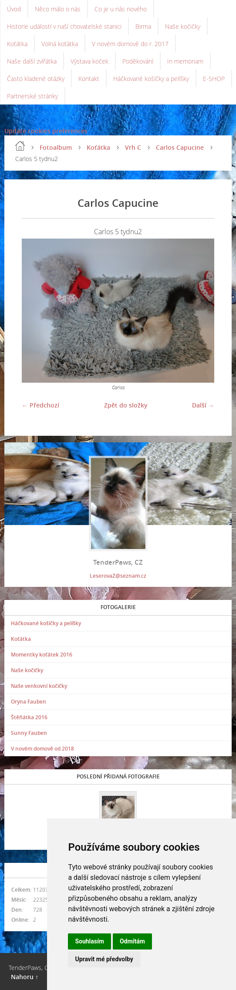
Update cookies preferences (46, 131)
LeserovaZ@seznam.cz (118, 575)
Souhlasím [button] (89, 941)
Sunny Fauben (29, 733)
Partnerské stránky (32, 96)
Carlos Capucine (180, 147)
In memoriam (185, 61)
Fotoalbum (56, 147)
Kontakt (88, 78)
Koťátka (17, 44)
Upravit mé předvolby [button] (104, 959)
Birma (143, 26)
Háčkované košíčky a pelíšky (151, 78)
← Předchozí (40, 405)
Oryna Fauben (28, 701)
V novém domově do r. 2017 (130, 44)
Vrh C (133, 147)
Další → (203, 405)
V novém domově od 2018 (42, 748)
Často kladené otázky (35, 78)
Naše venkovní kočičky (39, 686)
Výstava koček (89, 61)
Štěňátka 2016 (29, 717)
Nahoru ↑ (24, 977)
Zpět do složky (126, 405)
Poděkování (137, 61)
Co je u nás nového (120, 9)
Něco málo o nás (58, 9)
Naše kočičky (182, 26)
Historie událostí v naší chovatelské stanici (64, 26)
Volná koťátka (59, 44)
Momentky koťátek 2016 (41, 654)
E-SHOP (214, 78)
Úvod (14, 9)
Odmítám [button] (132, 941)
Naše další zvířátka (32, 61)
